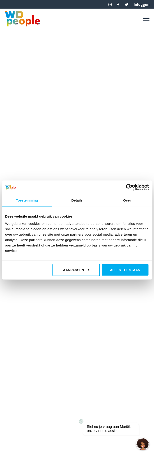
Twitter (126, 4)
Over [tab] (127, 200)
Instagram (110, 4)
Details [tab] (77, 200)
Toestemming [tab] (27, 200)
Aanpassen (76, 270)
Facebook (118, 4)
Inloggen (141, 4)
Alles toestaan (125, 270)
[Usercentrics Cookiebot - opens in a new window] (129, 187)
